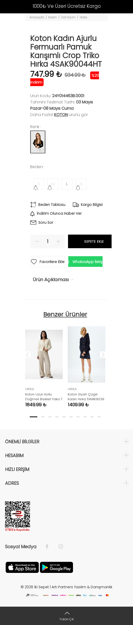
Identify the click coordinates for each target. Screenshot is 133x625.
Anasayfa (36, 17)
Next (103, 354)
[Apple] (22, 566)
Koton (61, 115)
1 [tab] (33, 416)
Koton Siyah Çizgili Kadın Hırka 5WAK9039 (86, 396)
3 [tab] (49, 416)
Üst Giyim (68, 17)
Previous (27, 354)
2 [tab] (42, 416)
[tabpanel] (44, 363)
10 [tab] (99, 416)
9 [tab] (92, 416)
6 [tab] (71, 416)
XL (81, 184)
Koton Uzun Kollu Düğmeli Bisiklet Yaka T (43, 396)
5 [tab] (63, 416)
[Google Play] (56, 566)
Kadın (52, 17)
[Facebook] (49, 546)
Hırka (83, 17)
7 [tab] (78, 416)
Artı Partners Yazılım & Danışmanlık (82, 587)
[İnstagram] (58, 546)
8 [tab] (85, 416)
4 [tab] (56, 416)
